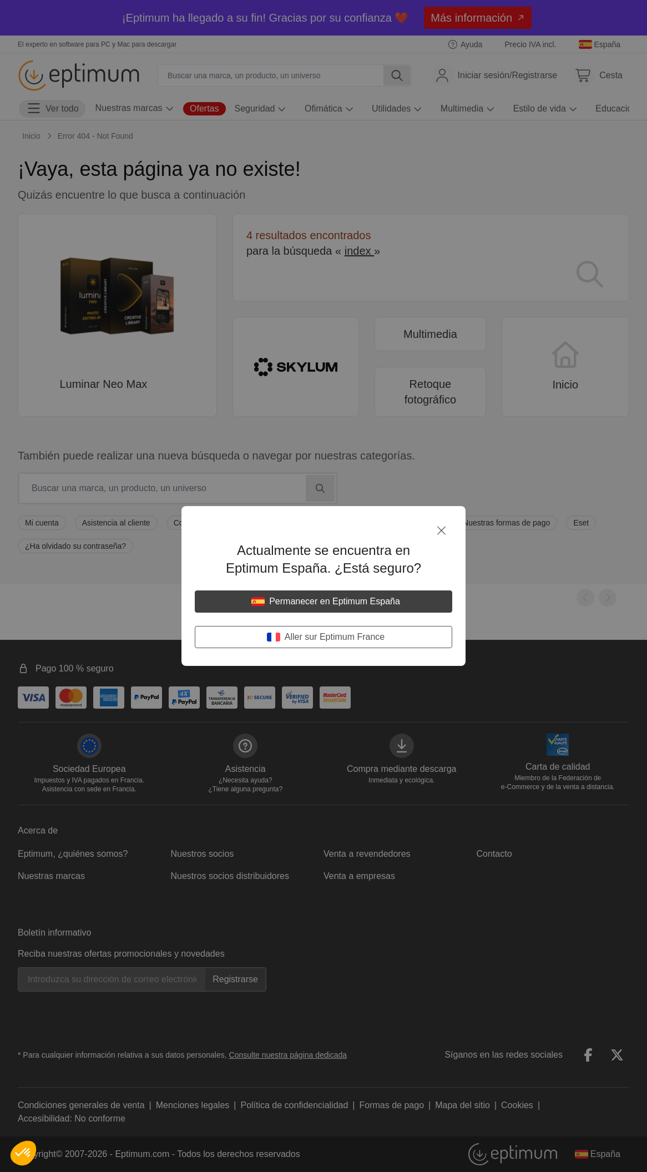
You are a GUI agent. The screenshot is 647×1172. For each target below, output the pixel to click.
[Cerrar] (441, 530)
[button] (23, 1153)
